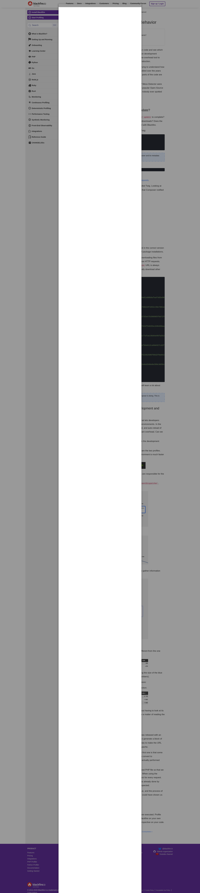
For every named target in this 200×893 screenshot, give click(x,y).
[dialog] (100, 15)
